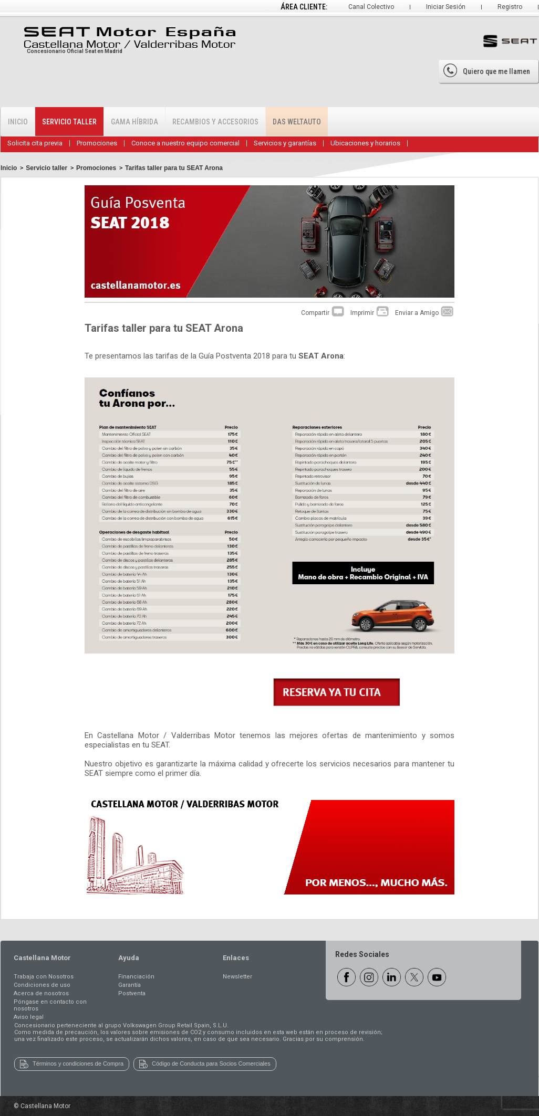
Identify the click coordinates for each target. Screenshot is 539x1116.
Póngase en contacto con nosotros (50, 1005)
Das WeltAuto (297, 122)
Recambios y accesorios (215, 122)
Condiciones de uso (42, 985)
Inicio (18, 122)
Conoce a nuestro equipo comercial (185, 143)
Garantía (129, 985)
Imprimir (370, 313)
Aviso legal (29, 1017)
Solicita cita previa (35, 143)
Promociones (97, 143)
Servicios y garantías (285, 143)
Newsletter (237, 976)
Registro (509, 6)
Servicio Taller (69, 122)
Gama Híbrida (134, 122)
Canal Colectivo (371, 6)
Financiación (136, 976)
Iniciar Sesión (445, 6)
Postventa (132, 993)
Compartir (323, 313)
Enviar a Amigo (424, 313)
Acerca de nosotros (41, 993)
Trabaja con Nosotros (44, 976)
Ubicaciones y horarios (365, 143)
